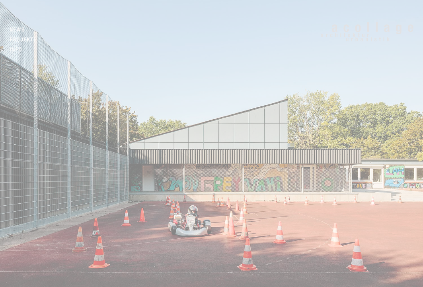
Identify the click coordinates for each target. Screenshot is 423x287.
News (17, 29)
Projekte (23, 39)
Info (16, 49)
